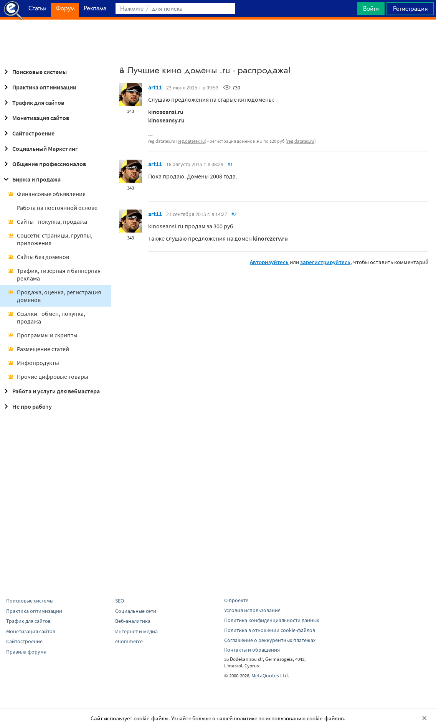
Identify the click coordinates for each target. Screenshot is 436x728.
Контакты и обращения (252, 649)
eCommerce (129, 641)
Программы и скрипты (43, 335)
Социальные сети (135, 610)
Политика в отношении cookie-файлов (269, 630)
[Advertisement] (218, 39)
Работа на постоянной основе (57, 207)
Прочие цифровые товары (48, 376)
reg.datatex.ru (191, 141)
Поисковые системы (34, 71)
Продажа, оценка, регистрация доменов (54, 296)
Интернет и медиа (136, 631)
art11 (155, 87)
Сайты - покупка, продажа (47, 221)
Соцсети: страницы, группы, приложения (50, 239)
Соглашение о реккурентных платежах (269, 640)
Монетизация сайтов (35, 117)
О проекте (236, 600)
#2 (234, 214)
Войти (371, 8)
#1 (230, 164)
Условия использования (252, 610)
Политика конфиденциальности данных (271, 620)
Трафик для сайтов (33, 102)
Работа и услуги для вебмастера (51, 391)
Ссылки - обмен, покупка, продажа (46, 317)
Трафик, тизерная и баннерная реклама (54, 274)
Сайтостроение (28, 133)
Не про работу (27, 406)
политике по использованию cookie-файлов (289, 718)
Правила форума (26, 651)
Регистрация (410, 8)
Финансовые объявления (47, 194)
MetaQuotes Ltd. (270, 675)
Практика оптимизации (39, 87)
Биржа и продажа (31, 179)
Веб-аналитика (132, 620)
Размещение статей (38, 349)
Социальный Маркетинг (40, 148)
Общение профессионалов (44, 163)
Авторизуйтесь (269, 262)
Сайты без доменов (38, 257)
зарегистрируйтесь (325, 262)
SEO (119, 600)
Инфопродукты (33, 362)
